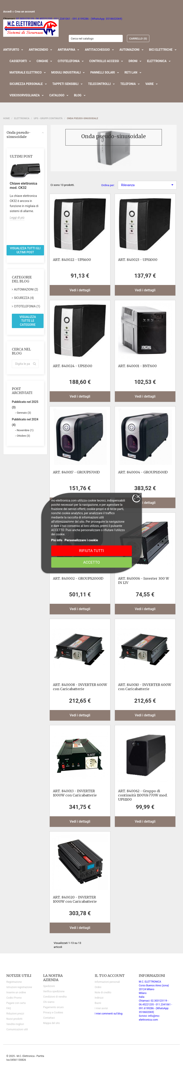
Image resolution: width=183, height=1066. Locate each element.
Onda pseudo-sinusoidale (25, 134)
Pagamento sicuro (53, 1007)
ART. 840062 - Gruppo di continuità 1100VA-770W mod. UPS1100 (143, 795)
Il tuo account (110, 975)
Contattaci (49, 1017)
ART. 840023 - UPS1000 (137, 260)
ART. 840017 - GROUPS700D (76, 472)
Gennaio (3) (24, 412)
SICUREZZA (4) (24, 298)
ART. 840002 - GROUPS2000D (78, 578)
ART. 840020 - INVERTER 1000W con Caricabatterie (75, 899)
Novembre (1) (25, 430)
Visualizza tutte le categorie (27, 321)
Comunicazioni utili (17, 1029)
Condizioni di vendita (55, 996)
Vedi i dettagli (80, 290)
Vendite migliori (15, 1024)
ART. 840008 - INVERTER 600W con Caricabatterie (80, 687)
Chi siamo (48, 1002)
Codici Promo (14, 997)
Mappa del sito (51, 1023)
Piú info (56, 540)
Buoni (98, 1003)
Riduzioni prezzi (15, 1013)
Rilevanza (147, 185)
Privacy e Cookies (53, 1012)
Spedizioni (49, 986)
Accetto (91, 562)
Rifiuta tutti (91, 550)
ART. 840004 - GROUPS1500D (143, 472)
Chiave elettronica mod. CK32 (23, 185)
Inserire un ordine (16, 992)
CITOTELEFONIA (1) (26, 306)
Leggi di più (17, 217)
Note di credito (103, 992)
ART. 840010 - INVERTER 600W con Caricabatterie (144, 687)
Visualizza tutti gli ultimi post (25, 250)
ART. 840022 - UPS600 (72, 260)
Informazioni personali (107, 981)
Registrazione (14, 981)
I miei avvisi (101, 1008)
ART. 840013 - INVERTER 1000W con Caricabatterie (75, 793)
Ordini (98, 987)
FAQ (8, 1008)
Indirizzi (99, 997)
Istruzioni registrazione (19, 987)
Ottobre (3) (23, 435)
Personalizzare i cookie (81, 540)
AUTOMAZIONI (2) (26, 289)
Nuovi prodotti (14, 1018)
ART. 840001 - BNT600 (137, 366)
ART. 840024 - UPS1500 (72, 366)
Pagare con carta (16, 1003)
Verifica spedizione (54, 991)
